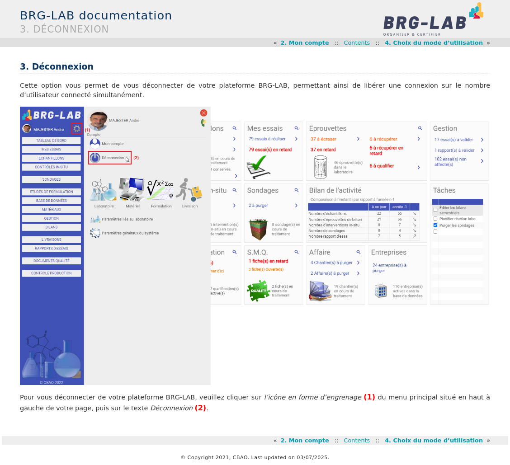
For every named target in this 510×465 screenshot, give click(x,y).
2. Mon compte (305, 42)
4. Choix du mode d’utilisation (434, 42)
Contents (357, 42)
